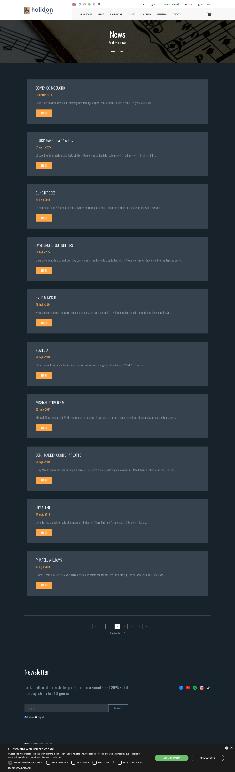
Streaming (162, 14)
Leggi (44, 113)
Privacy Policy (44, 743)
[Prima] (87, 626)
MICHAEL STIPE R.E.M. (50, 402)
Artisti (101, 14)
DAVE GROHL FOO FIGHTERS (54, 245)
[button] (78, 768)
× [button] (231, 748)
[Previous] (95, 626)
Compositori (116, 14)
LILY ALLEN (43, 507)
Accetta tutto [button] (172, 758)
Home (113, 51)
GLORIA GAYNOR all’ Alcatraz (54, 140)
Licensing (146, 14)
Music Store (86, 14)
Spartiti (132, 14)
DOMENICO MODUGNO (50, 88)
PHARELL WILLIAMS (49, 560)
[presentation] (49, 732)
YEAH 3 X (42, 350)
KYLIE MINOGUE (46, 298)
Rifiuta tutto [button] (207, 758)
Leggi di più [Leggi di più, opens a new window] (56, 757)
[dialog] (117, 758)
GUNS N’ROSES (45, 193)
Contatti (176, 14)
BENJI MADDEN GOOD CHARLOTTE (58, 455)
